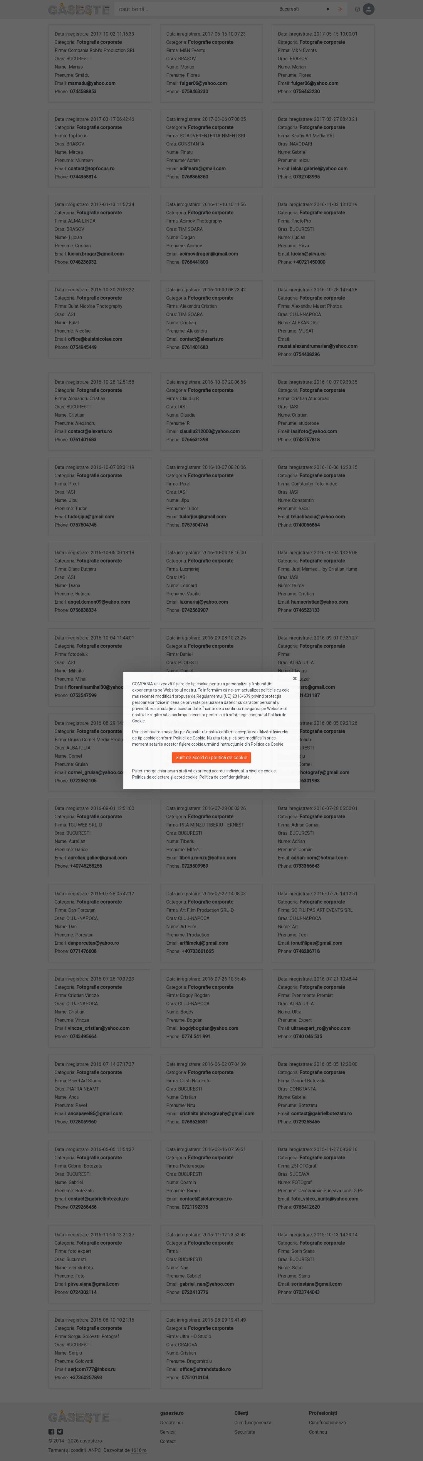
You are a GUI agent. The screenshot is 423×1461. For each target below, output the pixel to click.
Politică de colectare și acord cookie (165, 777)
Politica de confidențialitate (224, 777)
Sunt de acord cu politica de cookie (211, 757)
